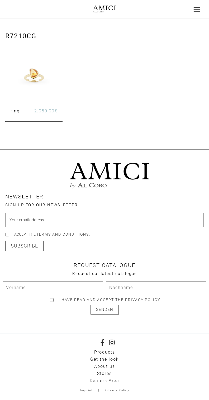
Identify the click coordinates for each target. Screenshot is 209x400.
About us (104, 366)
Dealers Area (104, 380)
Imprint (86, 390)
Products (104, 352)
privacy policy (142, 300)
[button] (24, 246)
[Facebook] (102, 342)
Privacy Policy (116, 390)
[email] (104, 220)
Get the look (104, 359)
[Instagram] (112, 342)
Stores (104, 373)
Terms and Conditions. (63, 234)
